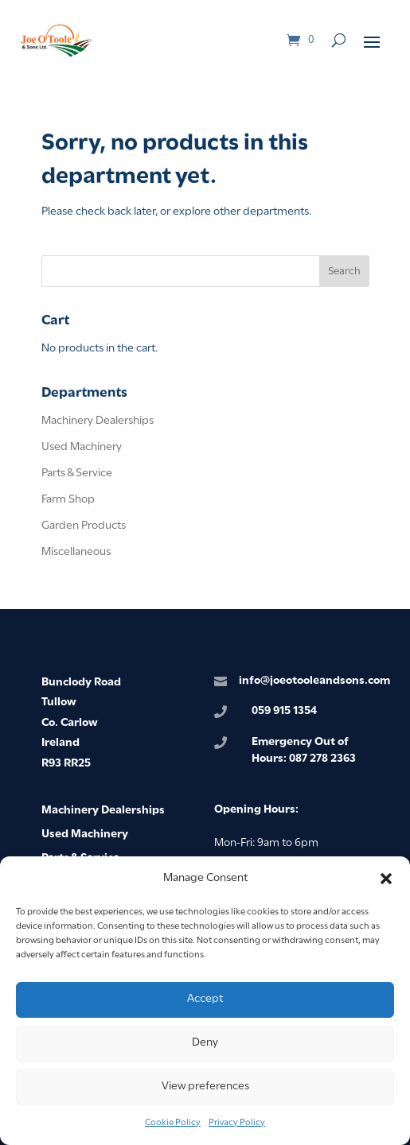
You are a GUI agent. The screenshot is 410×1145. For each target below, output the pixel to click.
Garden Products (83, 526)
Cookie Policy (173, 1123)
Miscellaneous (76, 552)
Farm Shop (68, 500)
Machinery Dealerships (97, 421)
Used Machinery (81, 447)
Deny (205, 1043)
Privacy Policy (237, 1123)
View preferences (205, 1087)
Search (344, 272)
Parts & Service (76, 473)
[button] (386, 879)
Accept (205, 999)
